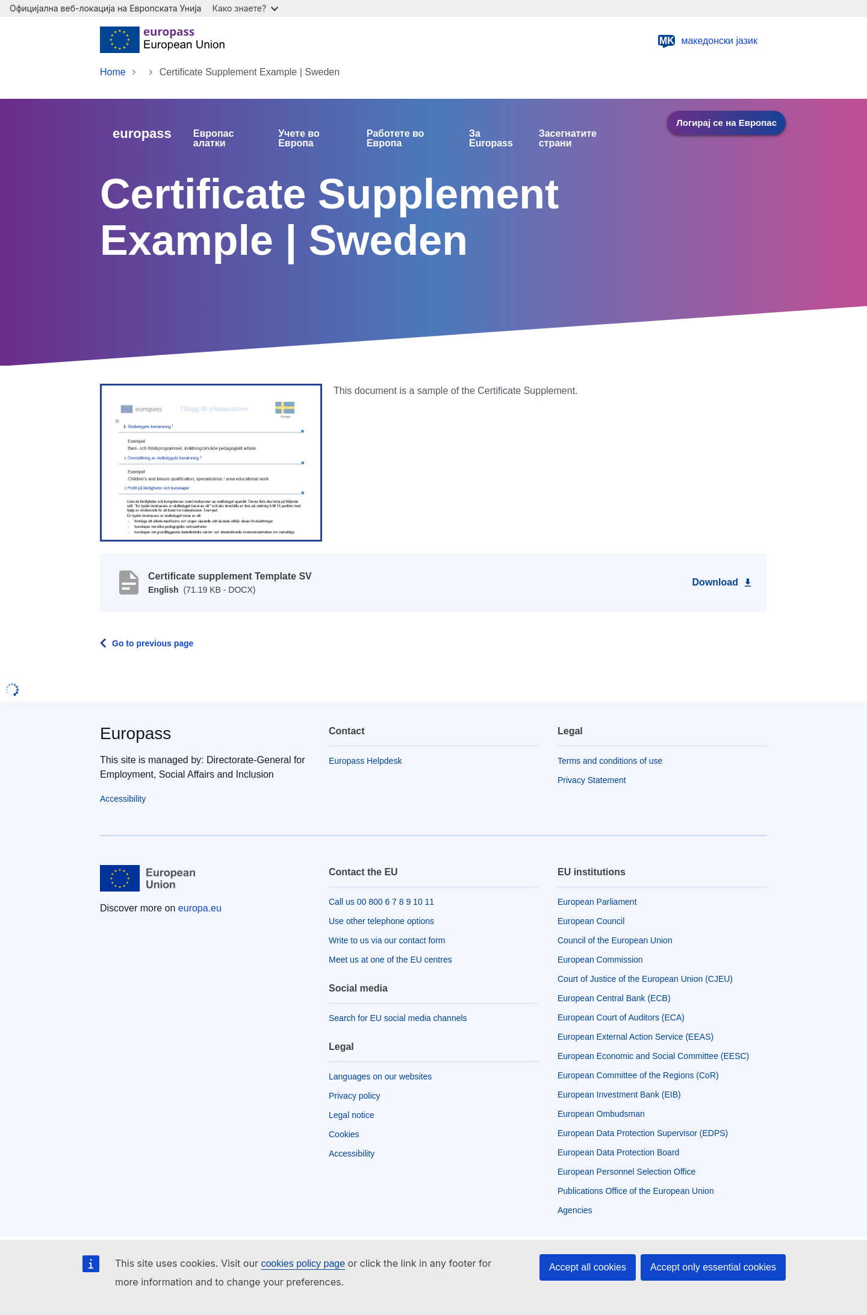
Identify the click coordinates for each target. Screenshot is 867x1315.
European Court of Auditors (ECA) (621, 1017)
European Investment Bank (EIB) (619, 1094)
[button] (211, 462)
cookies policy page (303, 1263)
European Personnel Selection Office (626, 1171)
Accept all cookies (587, 1267)
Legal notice (351, 1115)
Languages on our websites (380, 1076)
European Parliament (597, 902)
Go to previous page (152, 643)
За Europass (491, 138)
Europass (135, 733)
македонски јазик (707, 41)
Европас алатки (213, 138)
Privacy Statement (592, 780)
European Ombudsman (601, 1114)
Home (113, 72)
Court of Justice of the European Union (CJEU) (645, 979)
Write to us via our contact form (387, 940)
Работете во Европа (395, 138)
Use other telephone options (381, 921)
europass (142, 133)
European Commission (600, 959)
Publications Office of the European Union (636, 1191)
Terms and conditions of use (610, 761)
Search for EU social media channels (398, 1018)
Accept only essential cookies (713, 1267)
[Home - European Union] (162, 41)
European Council (591, 921)
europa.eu (200, 908)
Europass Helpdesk (365, 761)
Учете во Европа (299, 138)
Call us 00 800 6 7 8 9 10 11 (381, 902)
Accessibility (123, 799)
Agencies (575, 1210)
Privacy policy (355, 1096)
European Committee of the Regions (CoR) (638, 1075)
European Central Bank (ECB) (614, 998)
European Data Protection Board (618, 1152)
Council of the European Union (615, 940)
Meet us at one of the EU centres (390, 959)
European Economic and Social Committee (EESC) (653, 1056)
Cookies (344, 1134)
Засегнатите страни (568, 138)
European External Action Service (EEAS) (635, 1037)
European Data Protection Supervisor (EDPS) (643, 1133)
